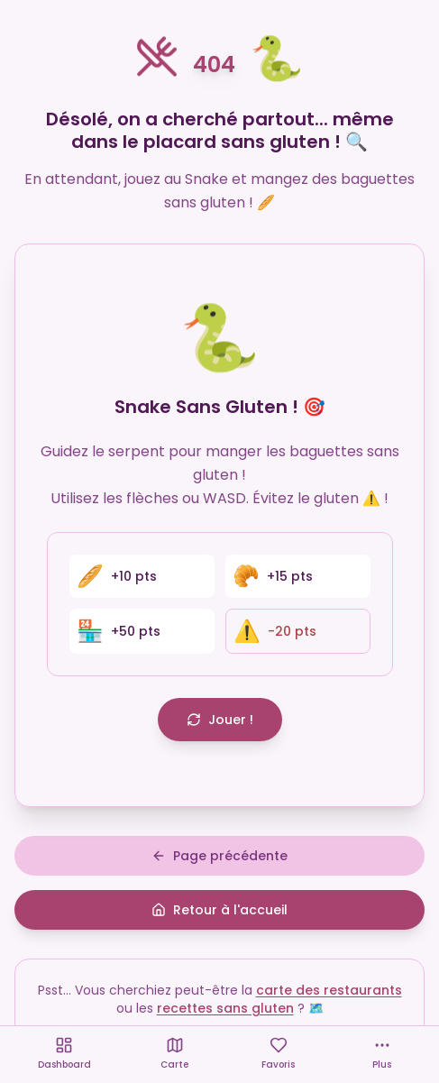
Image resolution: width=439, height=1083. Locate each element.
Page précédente (219, 856)
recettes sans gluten (225, 1008)
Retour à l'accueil (219, 910)
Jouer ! (220, 720)
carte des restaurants (329, 990)
